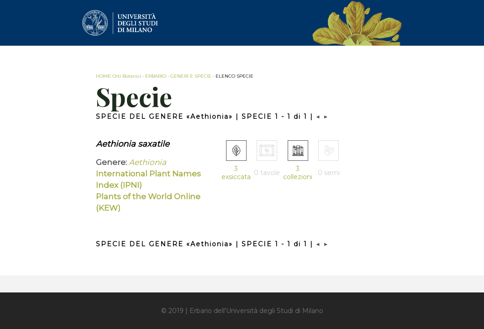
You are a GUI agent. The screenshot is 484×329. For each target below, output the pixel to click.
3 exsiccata (236, 172)
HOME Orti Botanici (118, 76)
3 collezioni (297, 172)
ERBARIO (155, 76)
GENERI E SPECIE (190, 76)
